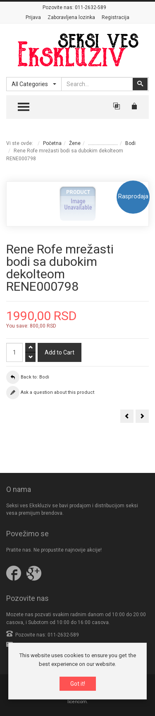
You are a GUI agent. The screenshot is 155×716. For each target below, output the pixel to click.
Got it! (77, 684)
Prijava (33, 17)
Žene (75, 143)
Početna (52, 143)
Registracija (115, 17)
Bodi (130, 143)
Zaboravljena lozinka (71, 17)
